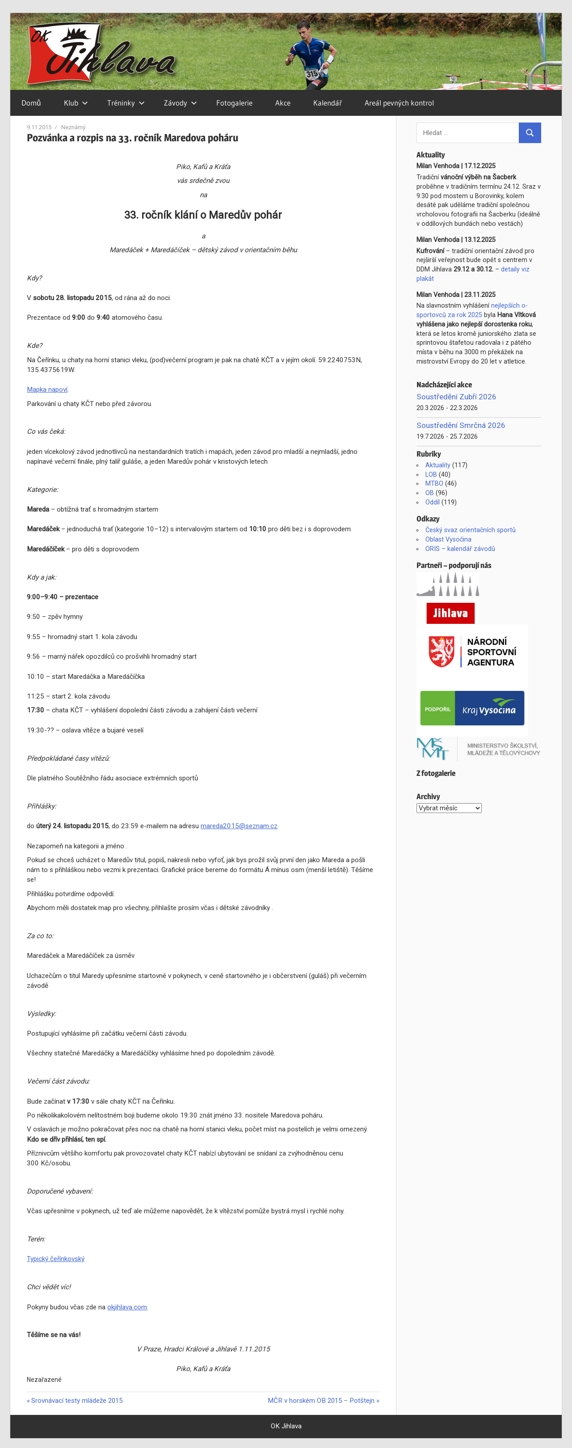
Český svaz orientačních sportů (470, 529)
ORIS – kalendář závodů (460, 548)
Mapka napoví (47, 389)
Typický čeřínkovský (55, 1259)
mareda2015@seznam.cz (239, 826)
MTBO (434, 483)
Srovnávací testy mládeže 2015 (76, 1401)
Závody (180, 102)
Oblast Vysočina (448, 539)
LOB (431, 474)
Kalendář (327, 102)
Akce (282, 102)
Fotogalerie (234, 102)
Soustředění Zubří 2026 (456, 396)
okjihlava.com (127, 1307)
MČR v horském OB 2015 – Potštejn (321, 1401)
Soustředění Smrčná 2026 (460, 425)
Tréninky (126, 102)
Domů (31, 102)
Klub (76, 102)
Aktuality (437, 465)
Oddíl (432, 502)
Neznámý (73, 127)
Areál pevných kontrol (399, 102)
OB (429, 492)
